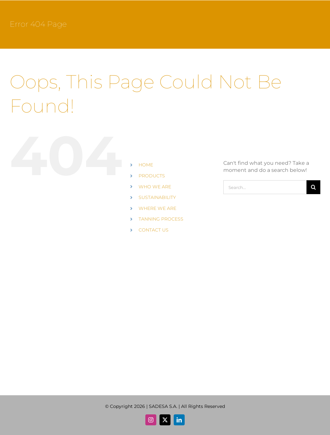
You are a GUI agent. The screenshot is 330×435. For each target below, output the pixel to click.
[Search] (313, 187)
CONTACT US (154, 230)
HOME (146, 165)
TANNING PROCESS (161, 219)
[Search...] (264, 187)
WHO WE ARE (155, 187)
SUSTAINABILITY (157, 197)
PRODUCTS (152, 176)
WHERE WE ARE (157, 208)
